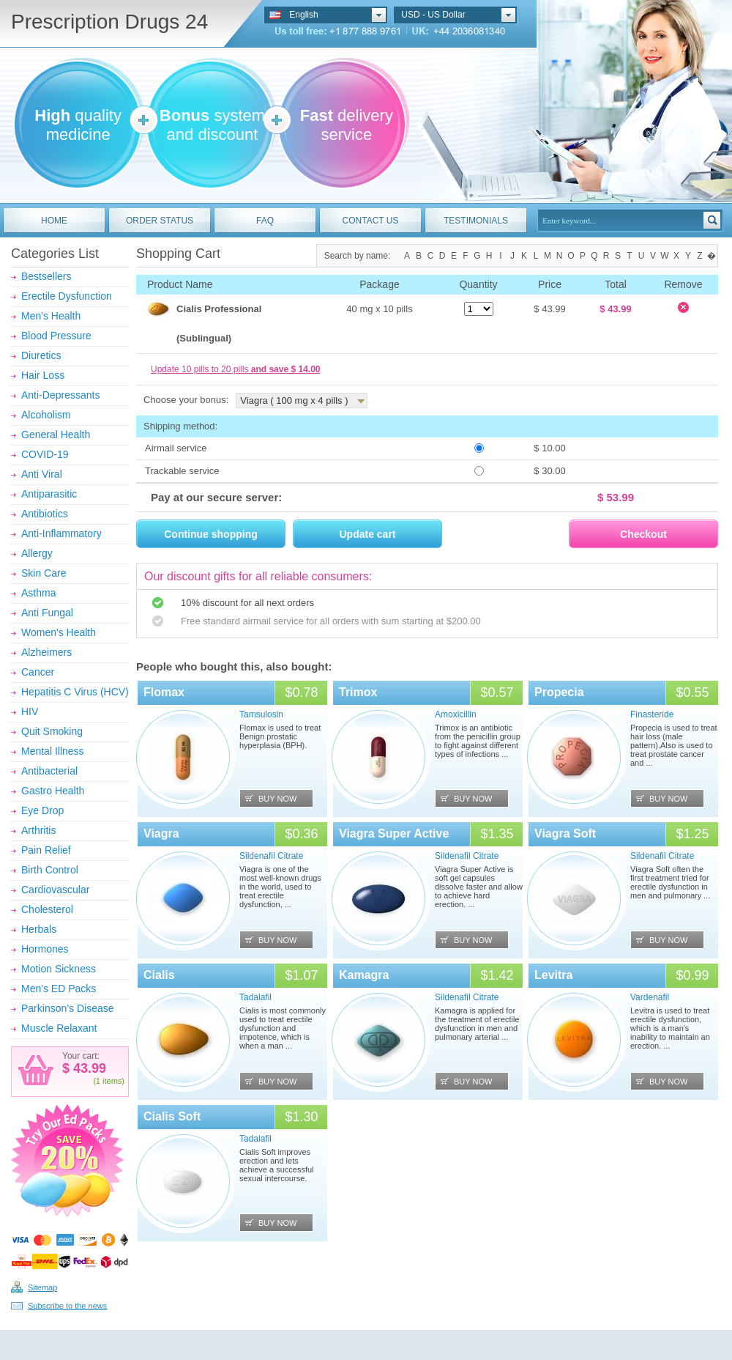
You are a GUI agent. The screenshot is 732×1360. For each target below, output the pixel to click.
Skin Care (43, 573)
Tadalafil (255, 997)
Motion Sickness (58, 969)
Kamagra (364, 975)
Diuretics (41, 355)
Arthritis (38, 830)
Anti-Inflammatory (61, 533)
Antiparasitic (49, 494)
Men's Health (51, 316)
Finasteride (651, 714)
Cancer (37, 672)
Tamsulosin (261, 714)
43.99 (88, 1068)
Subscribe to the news (67, 1305)
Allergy (37, 553)
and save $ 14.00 (286, 369)
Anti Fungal (47, 612)
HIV (29, 711)
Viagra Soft (565, 833)
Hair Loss (42, 375)
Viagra (161, 833)
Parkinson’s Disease (67, 1008)
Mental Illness (52, 751)
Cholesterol (47, 909)
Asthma (38, 593)
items (112, 1080)
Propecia (559, 692)
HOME (54, 220)
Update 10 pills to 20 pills (235, 369)
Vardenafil (649, 997)
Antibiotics (44, 514)
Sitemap (42, 1287)
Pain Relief (46, 850)
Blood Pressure (56, 335)
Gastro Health (52, 791)
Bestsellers (46, 276)
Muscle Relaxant (59, 1028)
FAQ (265, 220)
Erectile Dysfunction (66, 296)
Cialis (159, 975)
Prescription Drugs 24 (109, 21)
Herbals (38, 929)
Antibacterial (49, 771)
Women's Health (58, 632)
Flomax (163, 692)
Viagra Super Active (394, 833)
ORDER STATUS (159, 220)
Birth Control (49, 870)
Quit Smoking (52, 731)
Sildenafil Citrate (271, 856)
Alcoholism (46, 415)
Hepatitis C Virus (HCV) (75, 692)
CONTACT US (371, 220)
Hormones (45, 949)
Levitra (553, 975)
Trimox (358, 692)
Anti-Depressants (60, 395)
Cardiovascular (55, 889)
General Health (55, 434)
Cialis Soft (172, 1116)
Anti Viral (41, 474)
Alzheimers (46, 652)
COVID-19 (45, 454)
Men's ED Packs (58, 988)
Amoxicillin (456, 714)
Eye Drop (42, 810)
